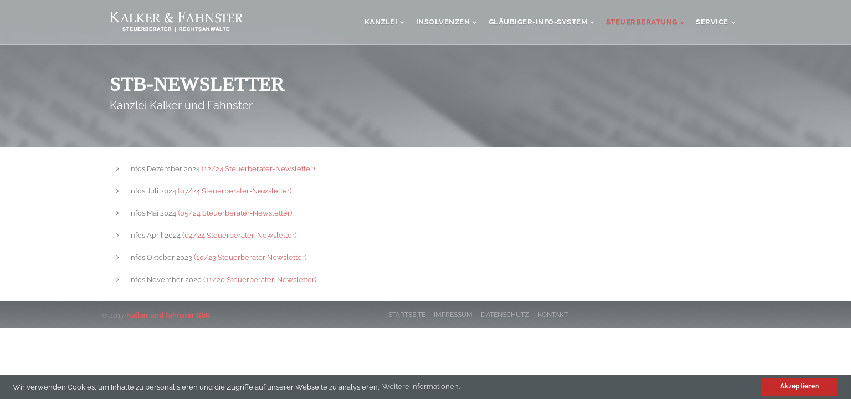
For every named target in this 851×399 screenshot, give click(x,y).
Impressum (453, 315)
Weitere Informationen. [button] (421, 386)
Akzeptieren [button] (799, 386)
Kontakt (552, 315)
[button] (751, 386)
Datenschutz (505, 315)
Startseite (407, 315)
